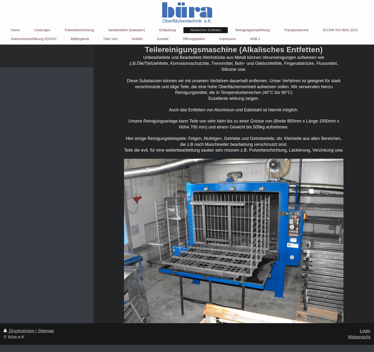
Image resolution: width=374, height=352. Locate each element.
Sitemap (46, 330)
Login (365, 330)
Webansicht (359, 337)
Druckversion (20, 330)
